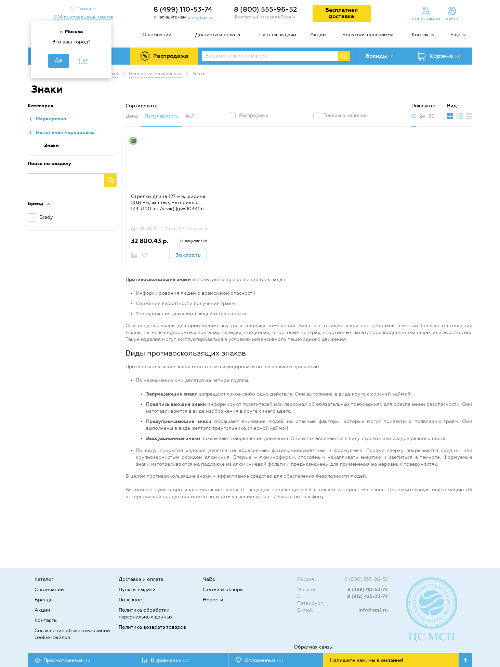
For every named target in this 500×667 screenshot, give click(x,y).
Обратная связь (313, 647)
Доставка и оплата (217, 35)
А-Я (190, 116)
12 (413, 116)
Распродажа (253, 115)
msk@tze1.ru (200, 17)
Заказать (188, 255)
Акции (318, 35)
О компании (157, 35)
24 (422, 116)
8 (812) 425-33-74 (367, 596)
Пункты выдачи (277, 35)
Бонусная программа (368, 35)
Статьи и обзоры (223, 589)
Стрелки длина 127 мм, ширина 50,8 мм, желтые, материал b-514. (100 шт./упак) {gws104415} (168, 203)
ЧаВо (209, 579)
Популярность (162, 116)
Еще (455, 35)
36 (431, 116)
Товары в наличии (345, 115)
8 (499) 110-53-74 (183, 9)
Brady (46, 217)
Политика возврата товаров (152, 627)
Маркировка (51, 119)
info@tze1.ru (373, 610)
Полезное (130, 600)
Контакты (423, 35)
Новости (213, 600)
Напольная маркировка (65, 132)
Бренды (44, 600)
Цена (132, 116)
